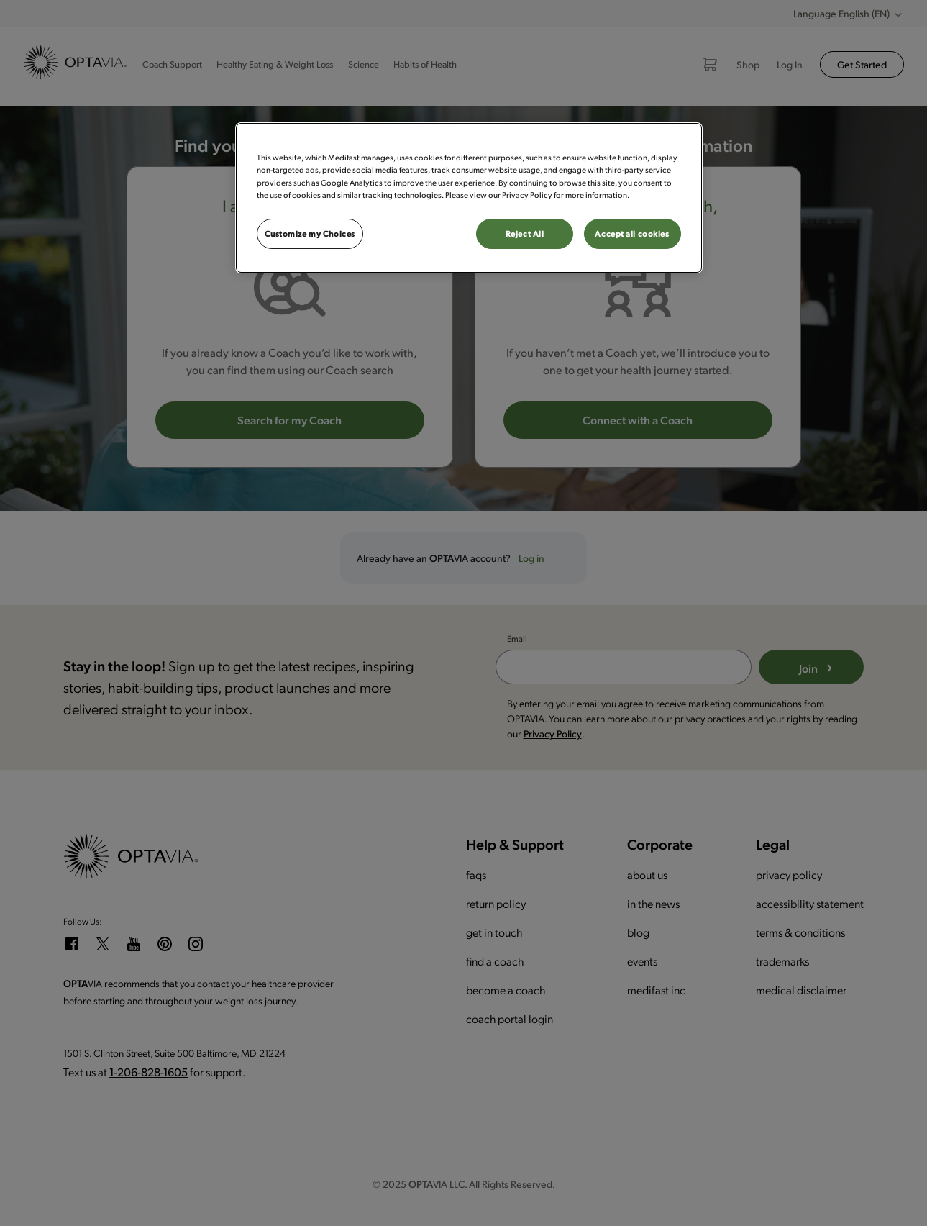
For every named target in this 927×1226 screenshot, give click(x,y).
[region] (469, 197)
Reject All (525, 233)
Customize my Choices (310, 233)
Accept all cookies (632, 233)
